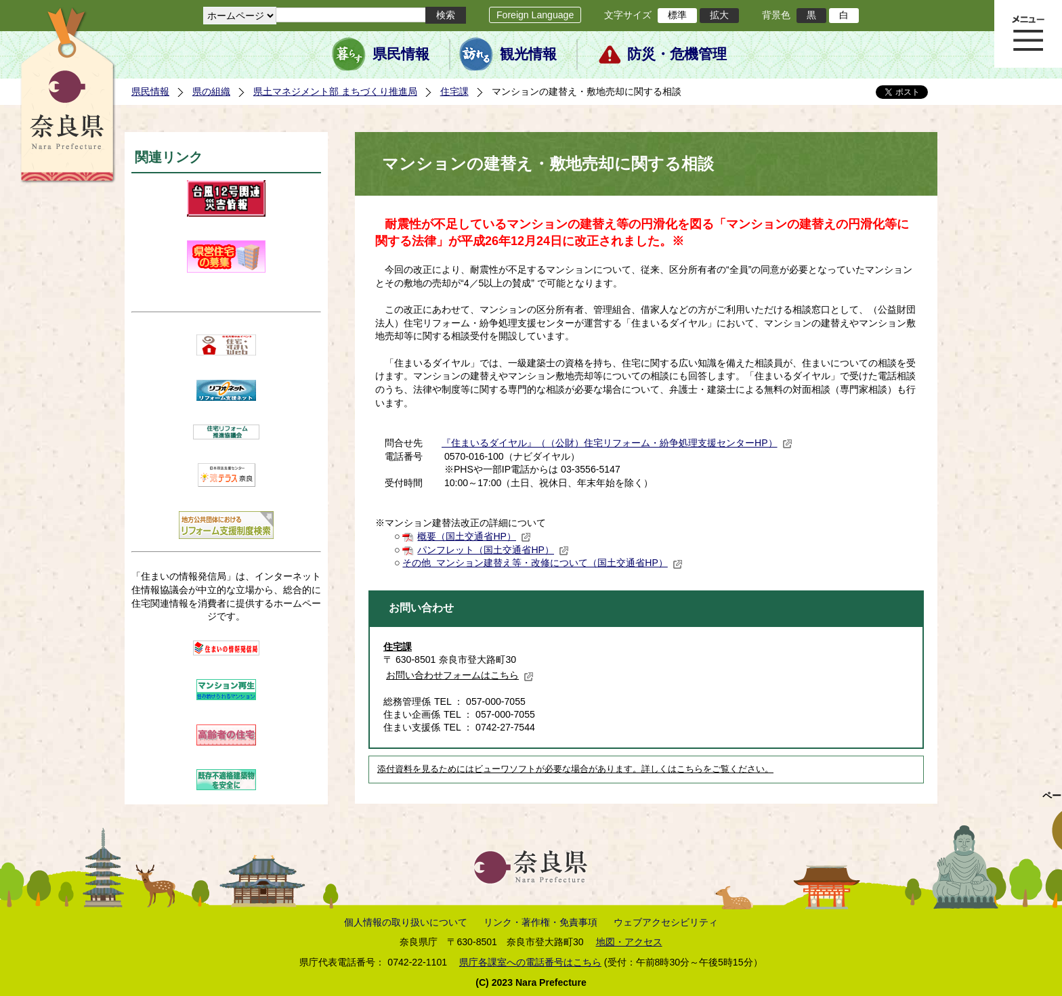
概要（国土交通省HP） (474, 536)
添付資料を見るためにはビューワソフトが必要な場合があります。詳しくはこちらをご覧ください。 (575, 769)
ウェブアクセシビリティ (666, 922)
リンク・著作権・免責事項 (540, 922)
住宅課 (454, 91)
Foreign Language (535, 14)
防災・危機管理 (677, 54)
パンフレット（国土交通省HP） (493, 549)
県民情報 (401, 54)
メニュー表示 (1028, 34)
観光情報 (528, 54)
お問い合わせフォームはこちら (460, 675)
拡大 (719, 14)
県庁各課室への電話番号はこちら (530, 962)
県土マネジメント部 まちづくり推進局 (335, 91)
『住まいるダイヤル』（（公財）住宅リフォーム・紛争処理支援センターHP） (617, 442)
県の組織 (211, 91)
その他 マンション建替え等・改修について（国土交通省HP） (542, 562)
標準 (677, 14)
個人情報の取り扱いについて (405, 922)
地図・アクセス (629, 941)
